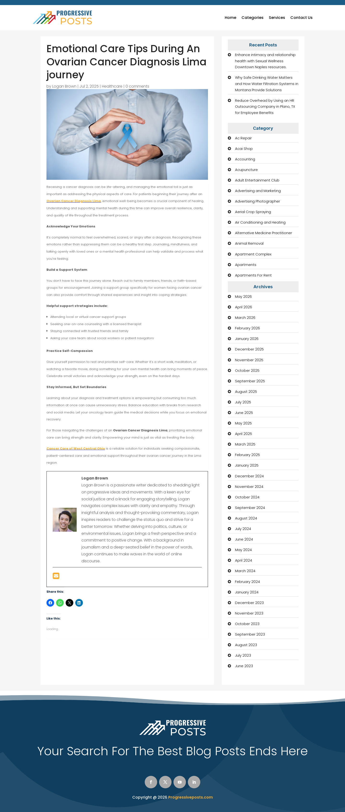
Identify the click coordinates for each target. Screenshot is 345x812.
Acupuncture (246, 169)
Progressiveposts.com (190, 797)
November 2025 (249, 359)
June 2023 (244, 665)
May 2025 (243, 423)
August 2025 (246, 391)
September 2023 (250, 634)
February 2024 (247, 581)
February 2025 (247, 454)
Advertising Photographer (257, 201)
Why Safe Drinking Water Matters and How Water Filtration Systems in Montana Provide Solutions (266, 83)
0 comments (137, 86)
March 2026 (245, 317)
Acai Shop (244, 148)
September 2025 (250, 380)
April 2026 (243, 307)
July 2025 (243, 402)
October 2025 (247, 370)
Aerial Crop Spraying (253, 211)
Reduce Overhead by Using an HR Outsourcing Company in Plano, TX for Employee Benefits (265, 106)
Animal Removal (249, 243)
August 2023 (246, 644)
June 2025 (244, 412)
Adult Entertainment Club (257, 180)
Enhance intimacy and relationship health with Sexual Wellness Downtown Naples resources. (265, 60)
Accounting (245, 159)
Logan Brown (64, 86)
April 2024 (243, 560)
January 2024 (247, 592)
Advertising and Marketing (258, 190)
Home (230, 17)
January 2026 (247, 338)
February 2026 (247, 328)
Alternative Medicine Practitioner (263, 232)
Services (277, 17)
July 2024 (243, 528)
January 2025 (247, 465)
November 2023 (249, 613)
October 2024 (247, 497)
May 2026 (243, 296)
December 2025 (249, 349)
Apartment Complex (253, 254)
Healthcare (112, 86)
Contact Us (301, 17)
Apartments (245, 264)
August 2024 (246, 518)
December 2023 (249, 602)
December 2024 (249, 476)
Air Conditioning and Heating (260, 222)
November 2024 (249, 486)
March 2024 (245, 570)
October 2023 (247, 623)
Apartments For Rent (253, 275)
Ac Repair (243, 138)
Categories (253, 17)
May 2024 (243, 549)
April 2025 (243, 433)
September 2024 (250, 507)
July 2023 (243, 655)
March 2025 (245, 444)
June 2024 (244, 539)
